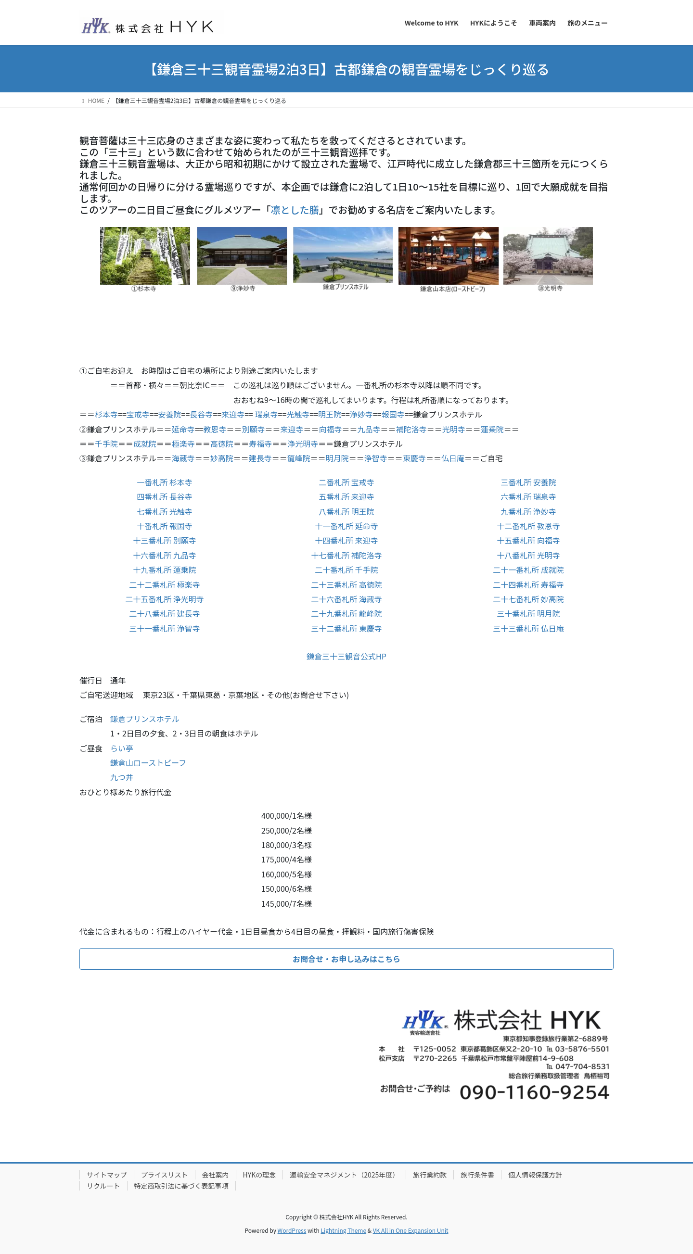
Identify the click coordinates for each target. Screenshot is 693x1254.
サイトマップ (107, 1174)
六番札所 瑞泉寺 (528, 496)
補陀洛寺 (411, 429)
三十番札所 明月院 (528, 613)
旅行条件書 (477, 1174)
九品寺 (369, 429)
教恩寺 (214, 429)
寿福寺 (260, 443)
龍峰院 (298, 458)
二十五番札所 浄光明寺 (164, 599)
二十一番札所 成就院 (528, 569)
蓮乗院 (492, 429)
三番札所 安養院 (528, 482)
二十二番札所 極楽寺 (164, 584)
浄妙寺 (361, 414)
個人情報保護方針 (535, 1174)
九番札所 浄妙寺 (528, 511)
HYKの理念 (259, 1174)
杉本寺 (106, 414)
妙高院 (221, 458)
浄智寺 (375, 458)
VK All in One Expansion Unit (411, 1230)
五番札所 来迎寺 (346, 496)
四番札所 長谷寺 (164, 496)
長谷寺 (201, 414)
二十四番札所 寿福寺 (528, 584)
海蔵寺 (183, 458)
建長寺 (260, 458)
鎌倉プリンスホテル (145, 718)
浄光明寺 (302, 443)
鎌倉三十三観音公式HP (346, 656)
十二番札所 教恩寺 (528, 526)
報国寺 (393, 414)
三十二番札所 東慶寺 (346, 628)
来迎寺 (232, 414)
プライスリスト (164, 1174)
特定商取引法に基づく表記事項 (181, 1186)
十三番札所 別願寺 (164, 540)
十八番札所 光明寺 (528, 555)
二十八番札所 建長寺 (164, 613)
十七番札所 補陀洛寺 (346, 555)
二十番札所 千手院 (346, 569)
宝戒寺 (138, 414)
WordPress (292, 1230)
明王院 (329, 414)
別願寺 (253, 429)
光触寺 (297, 414)
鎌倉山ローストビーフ (148, 762)
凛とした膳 (295, 209)
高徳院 (221, 443)
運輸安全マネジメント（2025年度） (344, 1174)
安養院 (169, 414)
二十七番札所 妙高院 (528, 599)
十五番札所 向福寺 (528, 540)
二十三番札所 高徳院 (346, 584)
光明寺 (453, 429)
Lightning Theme (343, 1230)
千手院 (106, 443)
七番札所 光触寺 (164, 511)
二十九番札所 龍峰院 (346, 613)
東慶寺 (414, 458)
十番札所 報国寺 (164, 526)
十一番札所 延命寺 (346, 526)
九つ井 (121, 777)
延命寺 (183, 429)
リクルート (103, 1186)
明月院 (337, 458)
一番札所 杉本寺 (164, 482)
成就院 (144, 443)
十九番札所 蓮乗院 (164, 569)
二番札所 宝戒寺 (346, 482)
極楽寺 (183, 443)
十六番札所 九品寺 (164, 555)
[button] (346, 959)
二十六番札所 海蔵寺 (346, 599)
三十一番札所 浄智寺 (164, 628)
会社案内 (215, 1174)
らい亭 (121, 748)
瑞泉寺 (265, 414)
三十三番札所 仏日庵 (528, 628)
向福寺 (330, 429)
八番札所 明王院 (346, 511)
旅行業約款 (430, 1174)
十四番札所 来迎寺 (346, 540)
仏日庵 (452, 458)
